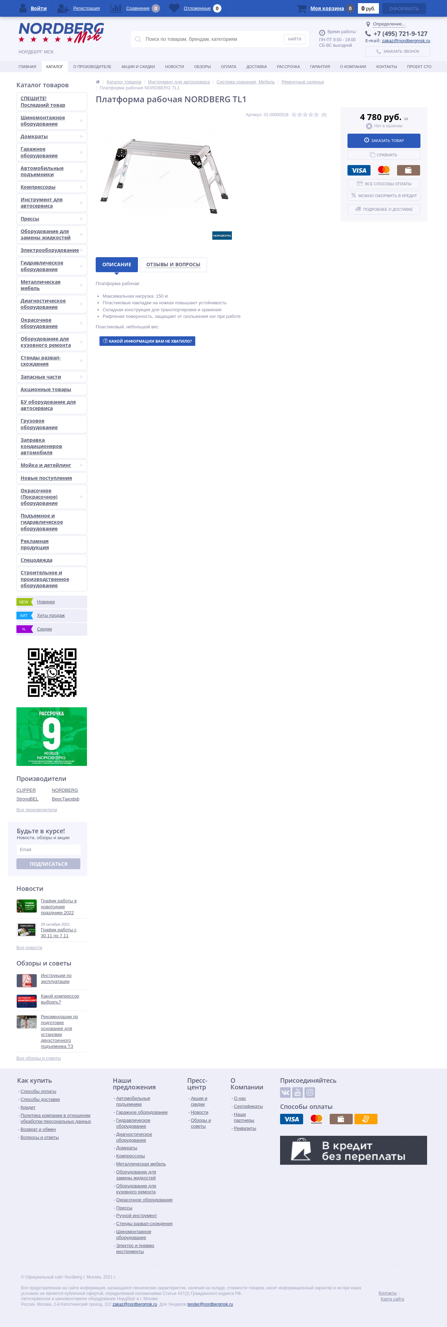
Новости (174, 67)
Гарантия (320, 67)
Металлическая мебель (51, 284)
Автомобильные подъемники (51, 171)
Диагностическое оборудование (51, 303)
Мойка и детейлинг (51, 465)
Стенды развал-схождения (51, 360)
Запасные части (51, 376)
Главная (27, 67)
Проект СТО (419, 67)
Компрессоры (51, 187)
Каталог (54, 67)
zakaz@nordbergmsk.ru (406, 40)
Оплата (228, 67)
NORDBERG (65, 790)
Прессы (51, 218)
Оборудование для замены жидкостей (51, 234)
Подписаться (48, 863)
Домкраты (51, 136)
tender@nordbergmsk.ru (210, 1304)
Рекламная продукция (35, 544)
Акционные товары (46, 389)
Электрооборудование (51, 250)
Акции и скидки (138, 67)
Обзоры (202, 67)
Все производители (36, 809)
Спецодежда (36, 560)
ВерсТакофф (66, 799)
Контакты (386, 67)
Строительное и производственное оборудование (45, 578)
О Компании (353, 67)
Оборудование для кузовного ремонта (51, 341)
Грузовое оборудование (39, 423)
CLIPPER (26, 790)
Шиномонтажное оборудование (51, 120)
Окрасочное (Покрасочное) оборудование (51, 496)
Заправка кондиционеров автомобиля (41, 446)
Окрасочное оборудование (51, 322)
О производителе (92, 67)
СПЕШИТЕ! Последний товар (43, 101)
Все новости (29, 947)
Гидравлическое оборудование (51, 265)
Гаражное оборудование (51, 152)
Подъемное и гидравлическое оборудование (42, 521)
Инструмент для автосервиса (51, 202)
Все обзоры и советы (38, 1058)
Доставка (257, 67)
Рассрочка (288, 67)
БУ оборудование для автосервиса (48, 404)
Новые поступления (46, 478)
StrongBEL (27, 799)
